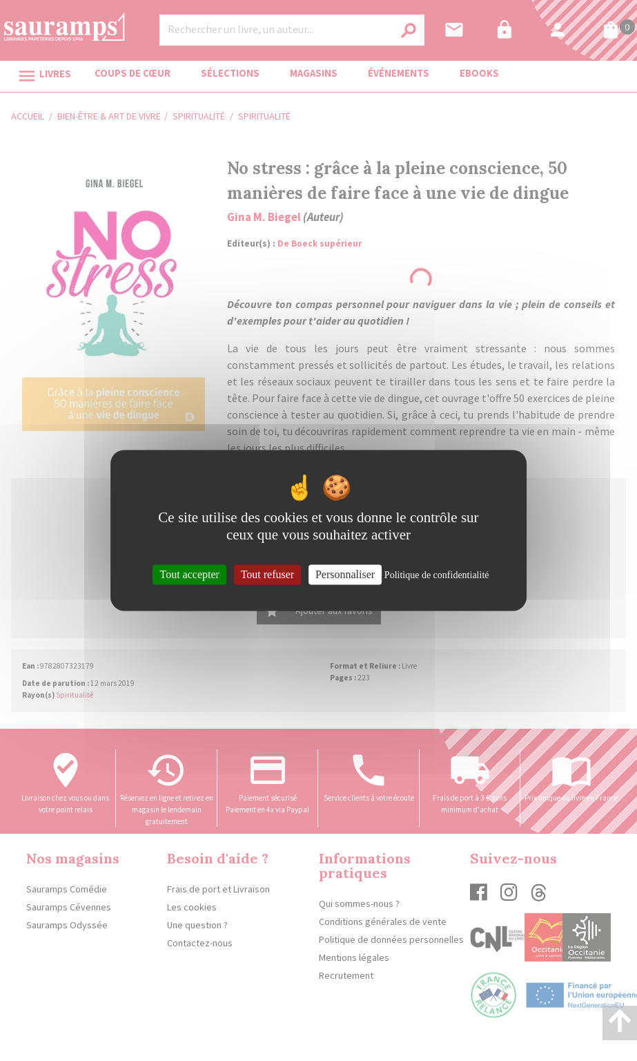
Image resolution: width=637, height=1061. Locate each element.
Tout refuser (268, 574)
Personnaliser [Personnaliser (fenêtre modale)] (345, 574)
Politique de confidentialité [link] (436, 575)
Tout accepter (189, 574)
